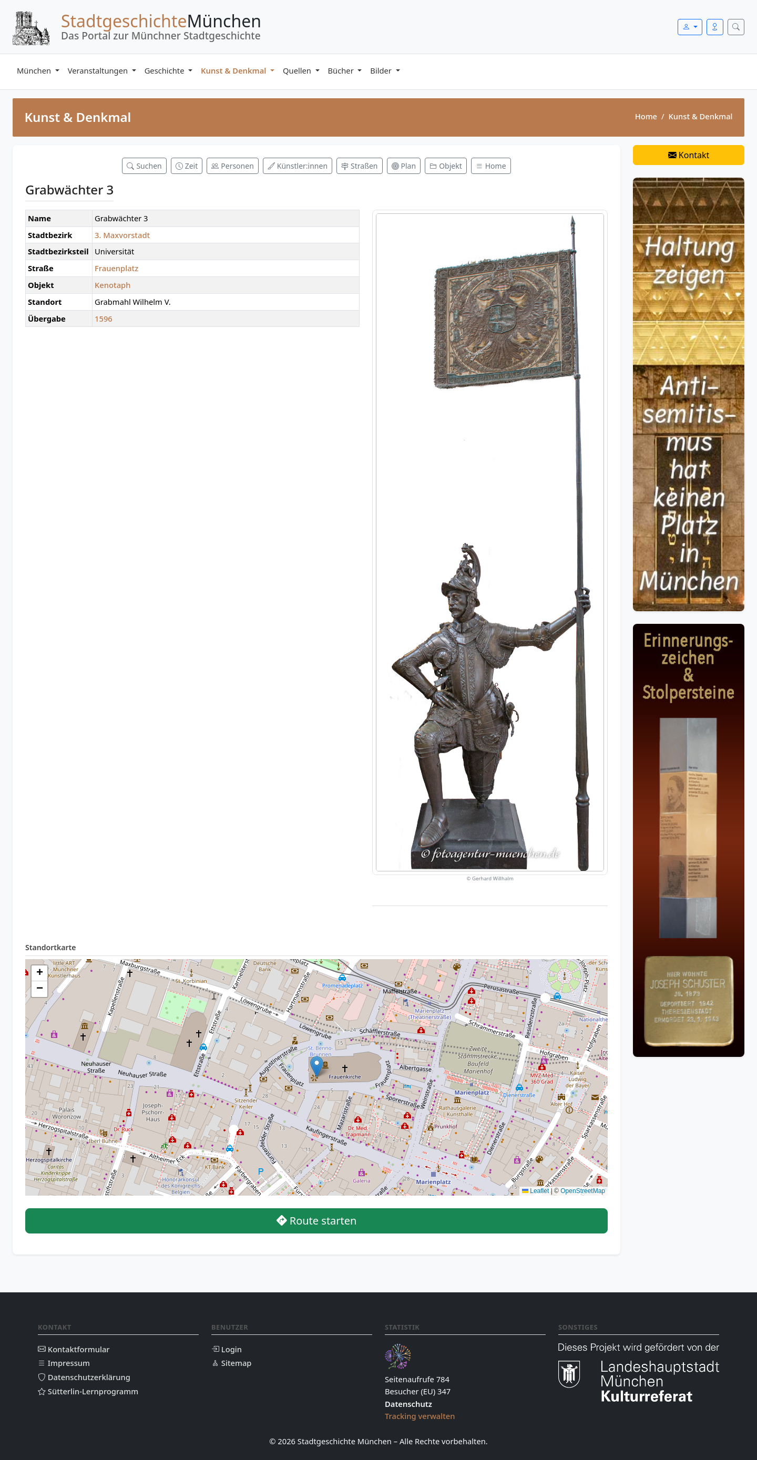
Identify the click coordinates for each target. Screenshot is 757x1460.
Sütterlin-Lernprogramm (88, 1391)
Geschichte (166, 70)
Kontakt (689, 155)
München (35, 70)
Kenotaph (112, 285)
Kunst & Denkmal (234, 70)
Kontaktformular (74, 1349)
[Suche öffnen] (736, 27)
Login (226, 1349)
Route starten (317, 1221)
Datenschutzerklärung (84, 1377)
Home (646, 116)
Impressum (64, 1363)
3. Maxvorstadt (122, 235)
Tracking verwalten (420, 1416)
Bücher (342, 70)
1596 (103, 318)
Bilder (381, 70)
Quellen (298, 70)
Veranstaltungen (99, 70)
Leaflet (535, 1191)
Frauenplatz (116, 268)
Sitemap (231, 1363)
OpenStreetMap (582, 1191)
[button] (316, 1066)
